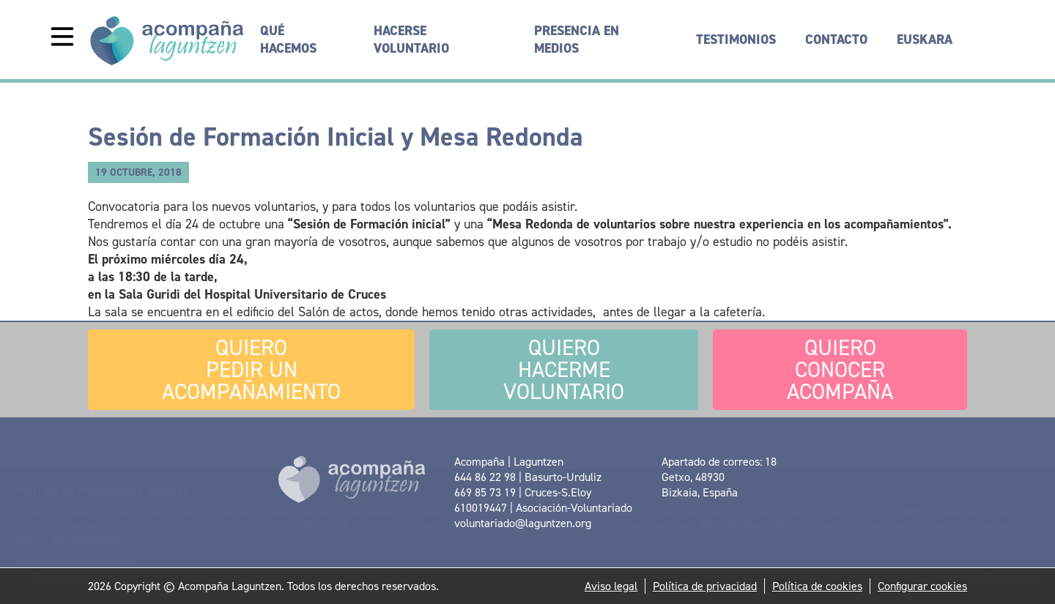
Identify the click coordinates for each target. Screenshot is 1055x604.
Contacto (836, 39)
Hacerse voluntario (411, 39)
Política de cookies (817, 586)
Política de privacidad (705, 586)
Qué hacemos (288, 39)
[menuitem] (924, 39)
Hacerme (563, 369)
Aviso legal (611, 586)
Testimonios (736, 39)
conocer (840, 369)
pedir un (251, 369)
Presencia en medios (576, 39)
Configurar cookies (922, 586)
